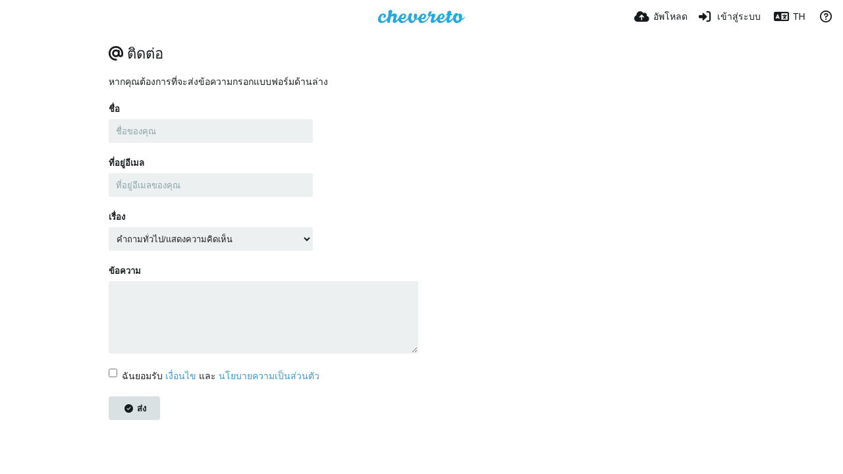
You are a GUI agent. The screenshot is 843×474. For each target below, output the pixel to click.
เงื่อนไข (180, 376)
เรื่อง (117, 217)
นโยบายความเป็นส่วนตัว (269, 376)
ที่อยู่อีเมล (126, 163)
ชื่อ (114, 109)
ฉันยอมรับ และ (214, 376)
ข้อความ (125, 271)
